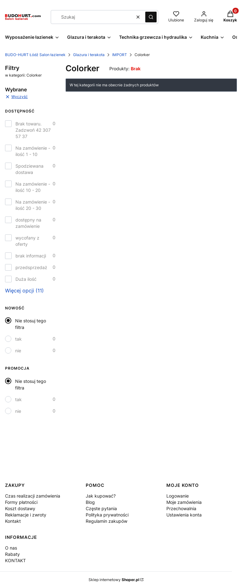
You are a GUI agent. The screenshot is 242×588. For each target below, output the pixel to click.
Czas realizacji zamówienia (32, 496)
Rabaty (12, 554)
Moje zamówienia (184, 502)
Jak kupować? (101, 496)
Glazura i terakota (89, 54)
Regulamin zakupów (106, 521)
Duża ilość (26, 279)
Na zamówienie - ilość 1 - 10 (32, 151)
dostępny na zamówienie (28, 223)
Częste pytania (101, 508)
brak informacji (30, 255)
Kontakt (13, 521)
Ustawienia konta (184, 514)
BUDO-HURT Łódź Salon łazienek (35, 54)
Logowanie (177, 496)
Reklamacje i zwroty (25, 514)
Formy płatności (21, 502)
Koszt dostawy (20, 508)
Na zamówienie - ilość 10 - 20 (32, 187)
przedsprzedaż (31, 267)
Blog (90, 502)
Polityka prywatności (107, 514)
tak (18, 339)
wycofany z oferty (27, 241)
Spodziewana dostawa (29, 169)
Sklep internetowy (114, 579)
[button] (151, 17)
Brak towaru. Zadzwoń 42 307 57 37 (33, 130)
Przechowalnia (181, 508)
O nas (11, 548)
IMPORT (119, 54)
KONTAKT (15, 560)
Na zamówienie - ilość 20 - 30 (32, 205)
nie (18, 350)
